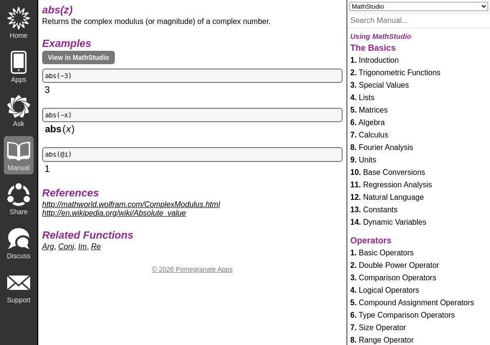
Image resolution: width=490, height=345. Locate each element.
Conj (66, 246)
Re (95, 246)
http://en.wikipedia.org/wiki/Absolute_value (114, 213)
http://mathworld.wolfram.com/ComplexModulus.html (131, 204)
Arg (48, 246)
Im (82, 246)
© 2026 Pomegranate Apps (192, 269)
